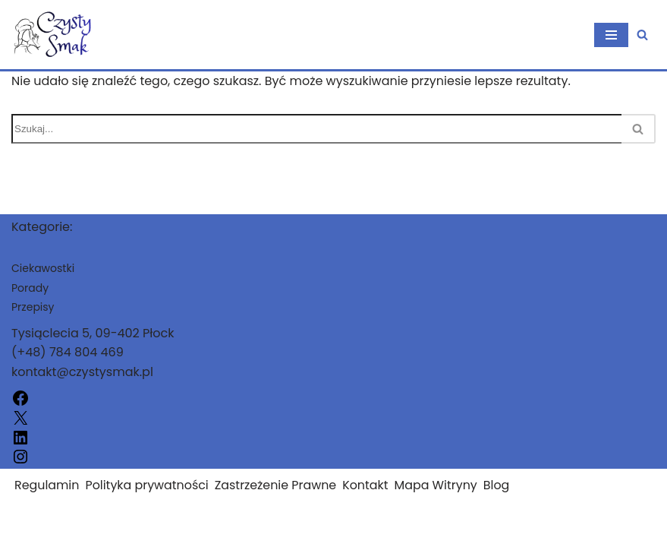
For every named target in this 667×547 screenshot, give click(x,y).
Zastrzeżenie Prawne (277, 499)
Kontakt (368, 499)
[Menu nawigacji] (611, 35)
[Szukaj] (642, 34)
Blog (499, 499)
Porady (30, 301)
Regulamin (47, 499)
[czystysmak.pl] (56, 34)
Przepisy (32, 321)
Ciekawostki (42, 282)
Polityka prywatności (148, 499)
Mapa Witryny (438, 499)
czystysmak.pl (54, 530)
